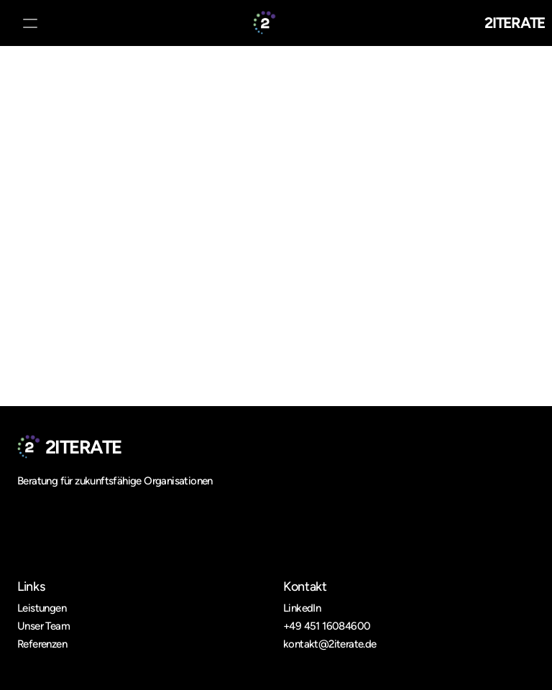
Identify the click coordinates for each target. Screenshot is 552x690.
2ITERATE (514, 23)
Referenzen (42, 644)
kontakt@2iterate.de (330, 644)
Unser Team (43, 626)
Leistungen (41, 608)
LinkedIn (302, 608)
